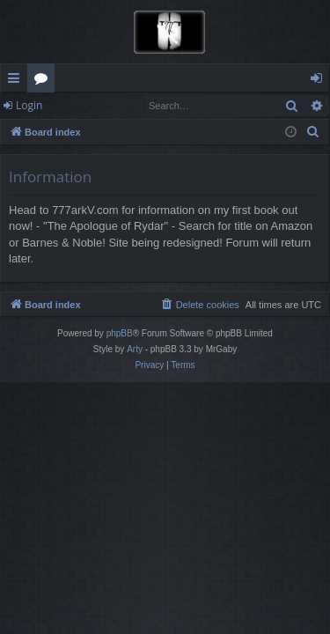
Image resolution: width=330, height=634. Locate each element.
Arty (135, 349)
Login (29, 105)
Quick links (17, 81)
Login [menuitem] (320, 81)
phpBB (119, 333)
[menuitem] (313, 132)
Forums (44, 81)
